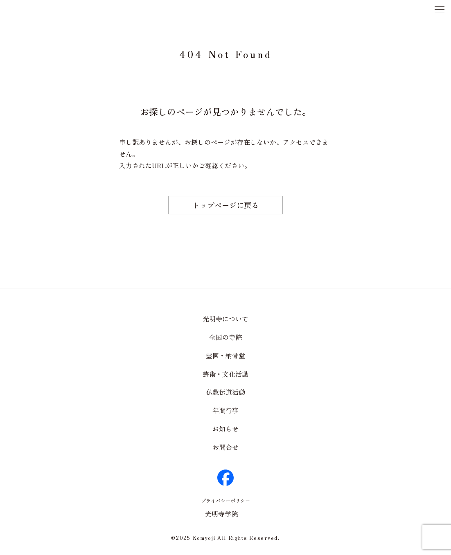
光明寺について (225, 319)
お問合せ (225, 447)
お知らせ (225, 429)
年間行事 (225, 410)
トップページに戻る (225, 205)
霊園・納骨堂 (225, 355)
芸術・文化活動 (225, 374)
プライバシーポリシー (225, 500)
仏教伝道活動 (225, 392)
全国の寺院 (225, 337)
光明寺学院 (221, 514)
